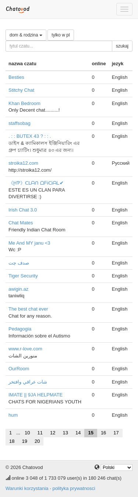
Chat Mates (20, 222)
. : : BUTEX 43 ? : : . (29, 136)
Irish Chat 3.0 (22, 210)
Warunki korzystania (27, 488)
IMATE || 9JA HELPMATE (35, 395)
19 (24, 441)
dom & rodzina (26, 35)
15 (90, 432)
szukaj (122, 46)
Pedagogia (19, 329)
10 (27, 432)
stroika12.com (23, 163)
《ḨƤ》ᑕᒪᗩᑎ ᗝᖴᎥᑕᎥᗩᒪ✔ (36, 183)
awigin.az (18, 289)
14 (78, 432)
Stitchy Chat (21, 90)
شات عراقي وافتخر (27, 382)
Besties (16, 77)
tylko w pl (61, 35)
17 (115, 432)
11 (40, 432)
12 (52, 432)
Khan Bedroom (24, 103)
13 (65, 432)
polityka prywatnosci (73, 488)
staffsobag (19, 123)
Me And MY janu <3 (29, 243)
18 (11, 441)
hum (13, 415)
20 (37, 441)
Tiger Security (23, 276)
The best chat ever (28, 309)
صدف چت (18, 263)
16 (103, 432)
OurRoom (18, 368)
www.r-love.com (25, 348)
